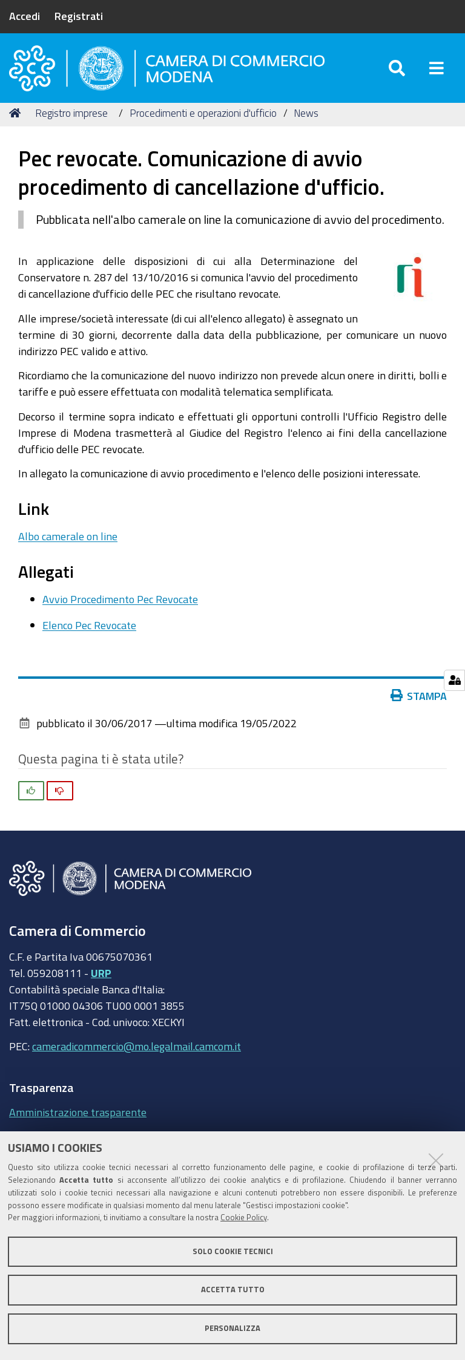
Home (17, 122)
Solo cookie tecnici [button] (233, 1251)
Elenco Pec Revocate (89, 634)
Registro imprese (71, 122)
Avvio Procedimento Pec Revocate (120, 608)
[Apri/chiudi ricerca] (397, 72)
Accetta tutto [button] (233, 1289)
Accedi (24, 15)
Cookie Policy (243, 1217)
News (306, 122)
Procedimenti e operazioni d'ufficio (203, 122)
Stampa (419, 705)
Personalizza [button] (232, 1328)
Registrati (78, 15)
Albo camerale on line (67, 545)
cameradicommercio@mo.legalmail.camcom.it (136, 1056)
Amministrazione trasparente (78, 1121)
